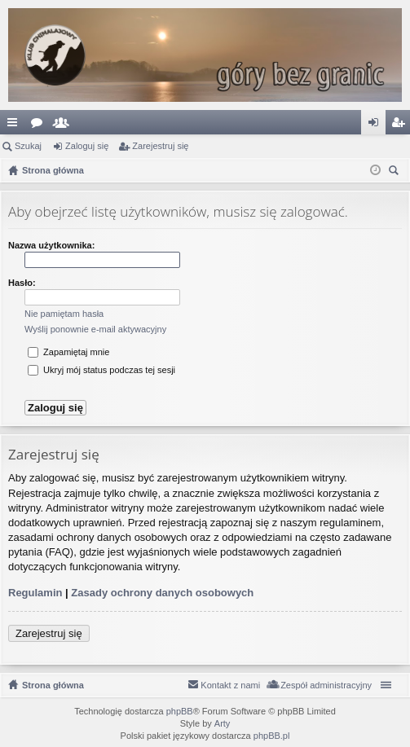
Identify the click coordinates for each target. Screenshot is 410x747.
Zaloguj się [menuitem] (377, 125)
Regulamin (35, 593)
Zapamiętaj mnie (68, 352)
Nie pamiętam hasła (64, 314)
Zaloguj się (86, 146)
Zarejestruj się (160, 146)
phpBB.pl (271, 735)
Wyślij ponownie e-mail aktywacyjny (95, 329)
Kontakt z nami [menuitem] (230, 685)
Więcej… (15, 125)
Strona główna (53, 685)
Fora (40, 125)
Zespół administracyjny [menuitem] (326, 685)
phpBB (179, 711)
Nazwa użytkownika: (51, 245)
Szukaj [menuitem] (396, 172)
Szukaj (28, 146)
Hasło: (22, 283)
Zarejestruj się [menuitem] (401, 125)
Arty (222, 723)
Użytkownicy (64, 125)
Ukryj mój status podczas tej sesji (101, 370)
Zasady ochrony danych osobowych (162, 593)
